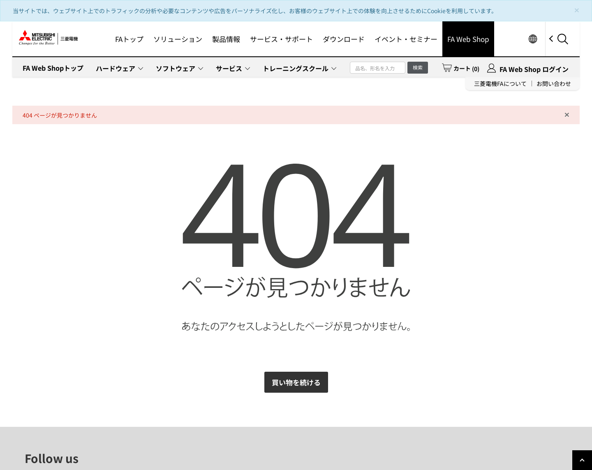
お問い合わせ (553, 83)
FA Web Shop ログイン (534, 69)
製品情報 (226, 39)
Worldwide (532, 39)
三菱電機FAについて (500, 83)
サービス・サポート (281, 39)
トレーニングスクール (295, 68)
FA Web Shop (468, 39)
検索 (418, 67)
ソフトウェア (175, 68)
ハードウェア (115, 68)
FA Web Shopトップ (53, 68)
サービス (229, 68)
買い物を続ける (296, 382)
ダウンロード (344, 39)
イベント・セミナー (406, 39)
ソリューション (177, 39)
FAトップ (129, 39)
